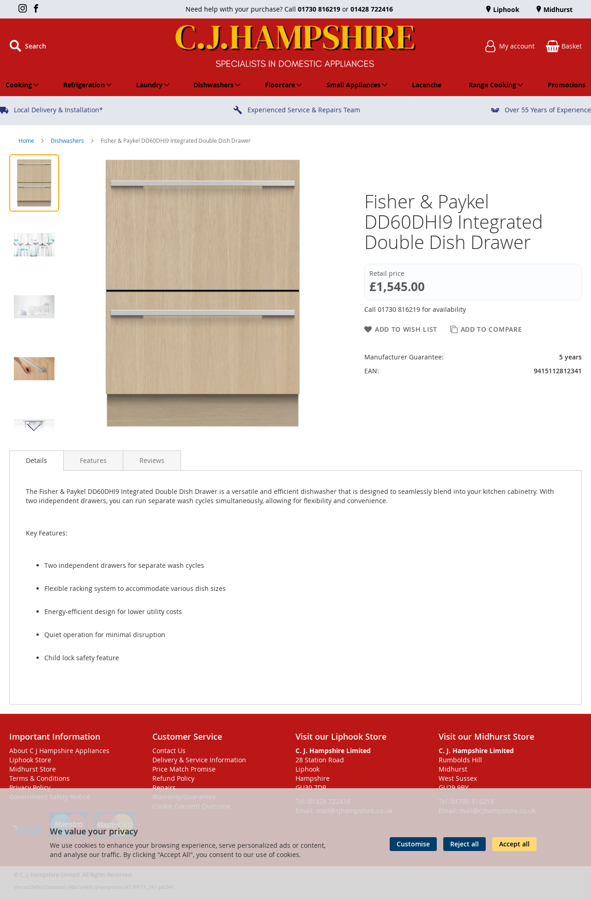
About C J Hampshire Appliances (59, 750)
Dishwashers (68, 140)
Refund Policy (173, 778)
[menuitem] (20, 85)
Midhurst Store (32, 769)
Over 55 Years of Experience (548, 109)
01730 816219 (319, 9)
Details (36, 460)
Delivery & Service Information (199, 759)
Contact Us (169, 750)
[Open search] (27, 46)
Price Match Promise (184, 769)
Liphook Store (30, 759)
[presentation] (36, 460)
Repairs (164, 787)
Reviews (151, 460)
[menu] (295, 85)
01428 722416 (371, 9)
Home (27, 140)
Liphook (505, 9)
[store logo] (295, 46)
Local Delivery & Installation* (58, 109)
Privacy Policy (29, 787)
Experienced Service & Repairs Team (303, 109)
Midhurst (557, 9)
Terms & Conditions (39, 778)
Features (93, 460)
